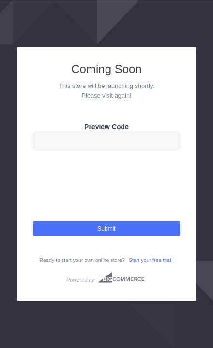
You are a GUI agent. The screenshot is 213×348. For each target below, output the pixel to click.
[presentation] (106, 193)
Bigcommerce (121, 277)
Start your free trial (150, 260)
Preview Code (106, 126)
